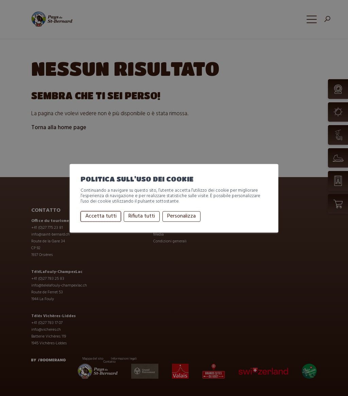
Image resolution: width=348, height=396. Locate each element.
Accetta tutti (101, 216)
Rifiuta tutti (141, 216)
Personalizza (181, 216)
